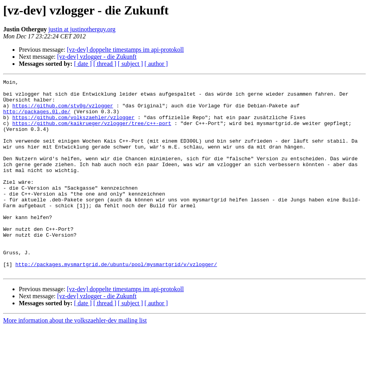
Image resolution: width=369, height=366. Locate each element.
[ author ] (156, 63)
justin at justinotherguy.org (82, 29)
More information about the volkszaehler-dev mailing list (75, 359)
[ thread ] (104, 63)
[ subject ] (130, 63)
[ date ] (83, 63)
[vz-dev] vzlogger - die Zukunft (97, 56)
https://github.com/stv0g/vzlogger (62, 111)
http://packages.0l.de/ (37, 118)
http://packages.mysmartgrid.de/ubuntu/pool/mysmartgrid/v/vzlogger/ (116, 301)
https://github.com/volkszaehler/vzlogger (73, 125)
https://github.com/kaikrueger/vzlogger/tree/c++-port (91, 132)
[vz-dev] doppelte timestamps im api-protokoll (125, 49)
